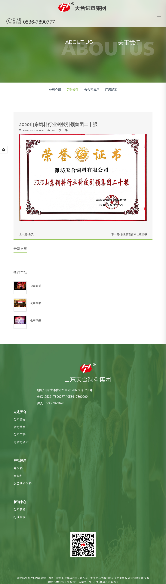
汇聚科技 (72, 581)
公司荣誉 (20, 427)
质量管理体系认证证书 (134, 234)
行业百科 (20, 517)
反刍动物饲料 (23, 483)
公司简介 (20, 419)
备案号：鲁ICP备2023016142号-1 (98, 581)
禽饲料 (18, 468)
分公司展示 (91, 89)
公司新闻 (20, 509)
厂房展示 (111, 89)
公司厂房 (20, 434)
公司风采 (35, 286)
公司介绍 (55, 89)
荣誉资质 (73, 89)
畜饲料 (18, 475)
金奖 (31, 234)
